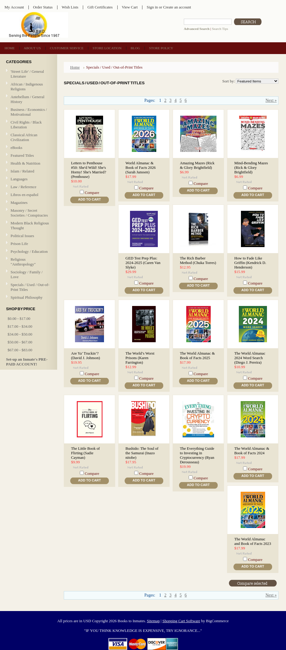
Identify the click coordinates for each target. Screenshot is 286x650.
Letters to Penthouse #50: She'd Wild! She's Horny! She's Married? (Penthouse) (88, 170)
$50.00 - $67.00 (20, 342)
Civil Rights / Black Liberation (26, 124)
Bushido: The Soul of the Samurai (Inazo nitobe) (141, 453)
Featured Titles (22, 155)
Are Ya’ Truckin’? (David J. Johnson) (85, 355)
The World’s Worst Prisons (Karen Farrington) (139, 358)
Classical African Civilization (24, 137)
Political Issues (22, 235)
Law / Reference (23, 187)
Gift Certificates (100, 7)
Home (75, 67)
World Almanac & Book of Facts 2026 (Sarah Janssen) (140, 167)
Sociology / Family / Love (27, 274)
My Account (14, 7)
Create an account (177, 7)
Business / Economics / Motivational (29, 112)
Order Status (43, 7)
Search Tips (220, 29)
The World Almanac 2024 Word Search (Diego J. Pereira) (249, 358)
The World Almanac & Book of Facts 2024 (251, 450)
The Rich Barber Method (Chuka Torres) (198, 260)
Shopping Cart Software (181, 621)
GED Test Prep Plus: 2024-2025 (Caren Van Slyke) (143, 262)
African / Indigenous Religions (27, 86)
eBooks (16, 147)
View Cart (130, 7)
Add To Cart (89, 199)
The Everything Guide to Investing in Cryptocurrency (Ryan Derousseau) (197, 455)
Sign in (152, 7)
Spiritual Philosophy (27, 297)
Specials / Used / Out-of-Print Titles (30, 287)
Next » (271, 100)
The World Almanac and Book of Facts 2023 (252, 541)
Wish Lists (70, 7)
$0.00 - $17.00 (19, 318)
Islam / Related (22, 171)
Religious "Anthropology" (23, 261)
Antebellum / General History (27, 99)
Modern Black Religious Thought (30, 225)
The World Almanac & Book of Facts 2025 (197, 355)
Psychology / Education (29, 251)
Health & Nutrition (25, 163)
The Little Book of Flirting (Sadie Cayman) (85, 453)
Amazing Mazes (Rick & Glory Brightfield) (197, 165)
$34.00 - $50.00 (20, 334)
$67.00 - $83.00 (20, 350)
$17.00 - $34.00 (20, 326)
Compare (92, 192)
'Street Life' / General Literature (27, 74)
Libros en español (24, 194)
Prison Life (19, 243)
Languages (19, 179)
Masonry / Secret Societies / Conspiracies (29, 212)
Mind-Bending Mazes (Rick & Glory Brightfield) (251, 167)
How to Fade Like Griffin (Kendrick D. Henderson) (250, 262)
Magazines (19, 202)
